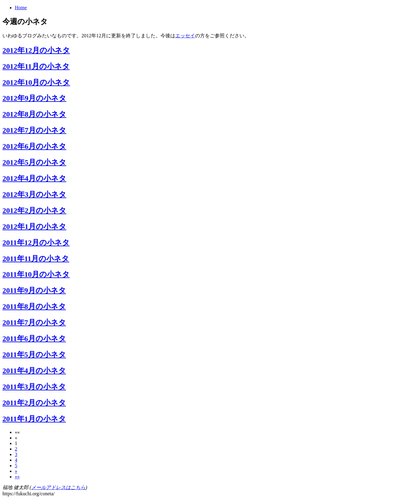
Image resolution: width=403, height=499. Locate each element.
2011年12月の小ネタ (36, 243)
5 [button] (16, 465)
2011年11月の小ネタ (35, 259)
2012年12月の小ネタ (36, 50)
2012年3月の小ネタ (34, 194)
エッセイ (185, 35)
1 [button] (16, 443)
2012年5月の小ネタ (34, 162)
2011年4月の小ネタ (34, 371)
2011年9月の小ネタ (34, 290)
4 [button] (16, 460)
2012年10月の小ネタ (36, 82)
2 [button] (16, 448)
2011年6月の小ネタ (34, 339)
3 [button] (16, 454)
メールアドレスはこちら (58, 487)
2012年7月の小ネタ (34, 130)
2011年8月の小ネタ (34, 306)
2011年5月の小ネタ (34, 355)
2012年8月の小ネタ (34, 114)
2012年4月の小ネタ (34, 178)
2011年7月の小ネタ (34, 322)
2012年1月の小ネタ (34, 226)
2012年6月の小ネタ (34, 146)
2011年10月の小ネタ (36, 274)
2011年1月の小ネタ (34, 419)
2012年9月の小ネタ (34, 98)
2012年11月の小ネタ (36, 66)
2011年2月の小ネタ (34, 403)
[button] (17, 432)
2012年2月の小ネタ (34, 210)
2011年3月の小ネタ (34, 387)
